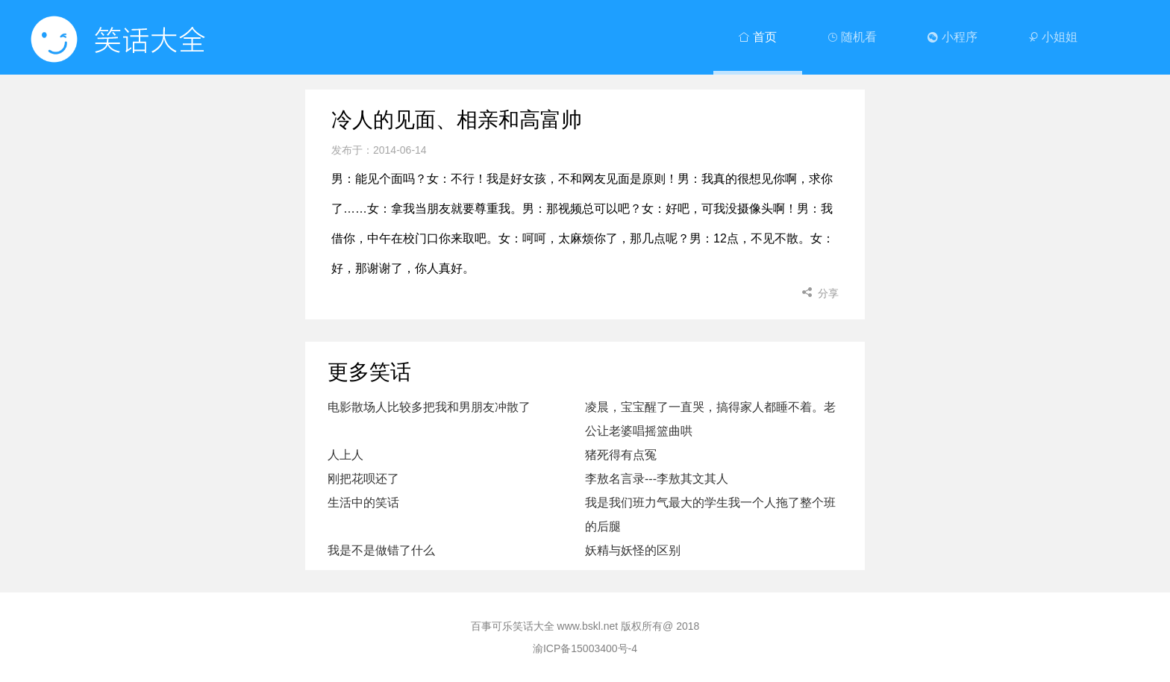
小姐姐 (1052, 37)
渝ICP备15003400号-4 (585, 648)
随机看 (852, 37)
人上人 (345, 454)
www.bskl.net (588, 626)
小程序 (952, 37)
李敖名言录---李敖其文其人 (656, 478)
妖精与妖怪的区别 (633, 550)
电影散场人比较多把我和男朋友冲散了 (429, 407)
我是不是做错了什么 (381, 550)
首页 (757, 37)
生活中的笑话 (363, 502)
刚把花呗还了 (363, 478)
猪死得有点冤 (621, 454)
